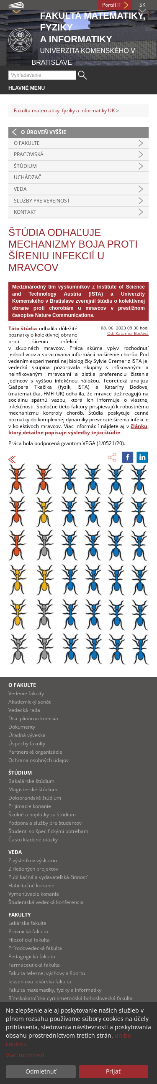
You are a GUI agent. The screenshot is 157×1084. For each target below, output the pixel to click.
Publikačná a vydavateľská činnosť (47, 877)
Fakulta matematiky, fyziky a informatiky (54, 989)
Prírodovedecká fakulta (35, 948)
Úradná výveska (27, 735)
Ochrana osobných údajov (38, 760)
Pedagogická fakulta (31, 956)
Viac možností (25, 1055)
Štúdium (25, 166)
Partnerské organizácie (35, 751)
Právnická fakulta (28, 931)
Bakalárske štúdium (31, 781)
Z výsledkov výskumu (32, 860)
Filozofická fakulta (29, 939)
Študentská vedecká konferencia (46, 902)
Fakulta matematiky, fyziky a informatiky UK (64, 110)
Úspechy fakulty (26, 743)
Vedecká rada (24, 710)
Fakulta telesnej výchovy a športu (46, 973)
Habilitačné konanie (31, 885)
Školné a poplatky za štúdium (42, 814)
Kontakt (25, 211)
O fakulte (27, 143)
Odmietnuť (41, 1071)
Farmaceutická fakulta (34, 964)
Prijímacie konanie (29, 806)
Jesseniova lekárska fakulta (39, 981)
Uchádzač (27, 177)
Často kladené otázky (33, 839)
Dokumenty (21, 726)
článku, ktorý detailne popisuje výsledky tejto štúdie (78, 429)
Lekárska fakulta (27, 923)
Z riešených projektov (33, 868)
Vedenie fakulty (26, 693)
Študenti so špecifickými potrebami (49, 831)
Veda (20, 188)
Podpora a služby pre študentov (45, 822)
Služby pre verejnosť (42, 200)
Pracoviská (29, 154)
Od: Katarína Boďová (128, 333)
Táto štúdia (22, 328)
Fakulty (19, 914)
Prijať (113, 1071)
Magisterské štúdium (32, 789)
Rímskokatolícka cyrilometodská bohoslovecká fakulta (70, 998)
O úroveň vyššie (43, 132)
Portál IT (111, 4)
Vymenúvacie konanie (33, 893)
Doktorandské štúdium (34, 797)
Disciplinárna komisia (33, 718)
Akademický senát (29, 701)
